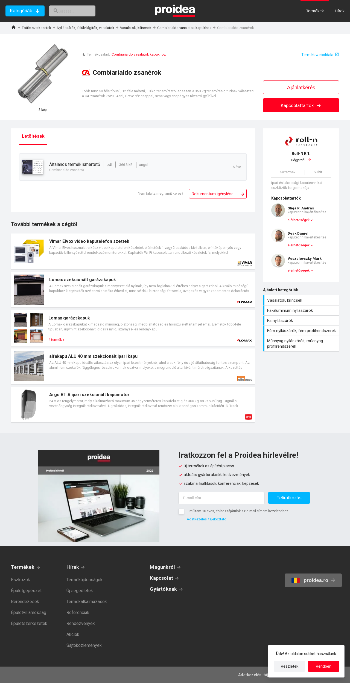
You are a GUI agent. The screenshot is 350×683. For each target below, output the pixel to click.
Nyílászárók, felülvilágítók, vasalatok (85, 28)
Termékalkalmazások (86, 601)
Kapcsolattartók (301, 105)
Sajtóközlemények (84, 645)
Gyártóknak (163, 589)
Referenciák (77, 612)
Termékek (22, 567)
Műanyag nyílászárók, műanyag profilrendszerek (301, 343)
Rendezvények (80, 623)
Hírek (72, 567)
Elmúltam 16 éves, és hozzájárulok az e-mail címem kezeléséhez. (238, 511)
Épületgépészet (26, 590)
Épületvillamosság (28, 612)
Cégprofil (301, 156)
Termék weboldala (317, 55)
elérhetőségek (299, 220)
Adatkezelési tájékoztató (206, 519)
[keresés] (78, 10)
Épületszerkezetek (36, 28)
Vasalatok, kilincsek (135, 28)
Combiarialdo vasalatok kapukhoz (184, 28)
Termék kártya (133, 251)
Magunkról (162, 567)
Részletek (289, 666)
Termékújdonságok (84, 579)
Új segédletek (79, 590)
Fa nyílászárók (301, 320)
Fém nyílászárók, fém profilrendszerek (301, 331)
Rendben (323, 666)
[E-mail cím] (221, 498)
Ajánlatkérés (301, 87)
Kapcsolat (161, 578)
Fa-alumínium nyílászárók (301, 310)
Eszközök (20, 579)
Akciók (72, 634)
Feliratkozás (289, 497)
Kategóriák (21, 10)
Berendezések (25, 601)
